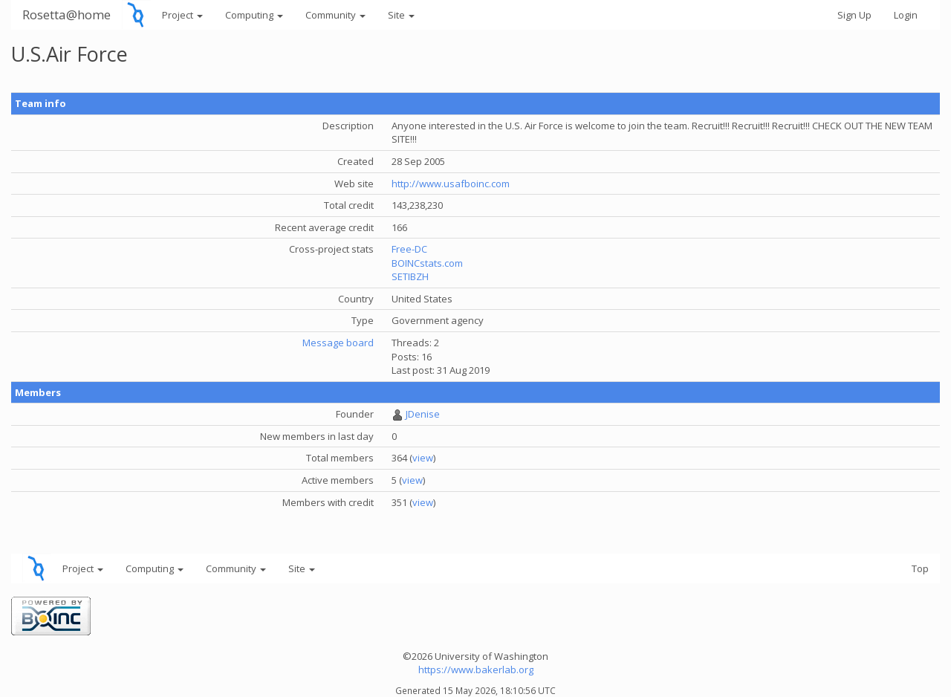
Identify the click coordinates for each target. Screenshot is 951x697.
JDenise (423, 414)
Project (182, 15)
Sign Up (854, 15)
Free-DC (409, 249)
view (422, 457)
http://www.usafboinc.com (451, 183)
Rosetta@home (66, 14)
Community (335, 15)
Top (920, 568)
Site (401, 15)
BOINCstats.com (427, 263)
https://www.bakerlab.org (475, 669)
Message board (338, 342)
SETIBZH (410, 276)
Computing (254, 15)
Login (906, 15)
